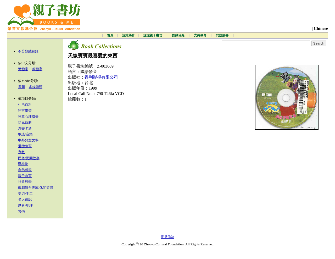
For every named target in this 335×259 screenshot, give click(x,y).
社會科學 (25, 182)
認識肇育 (128, 35)
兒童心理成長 (28, 116)
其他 (21, 211)
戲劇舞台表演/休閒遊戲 (35, 188)
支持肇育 (200, 35)
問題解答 (222, 35)
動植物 (23, 164)
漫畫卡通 (25, 128)
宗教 (21, 152)
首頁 (110, 35)
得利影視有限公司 (101, 77)
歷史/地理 (25, 205)
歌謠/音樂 (25, 134)
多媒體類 (35, 87)
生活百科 (25, 105)
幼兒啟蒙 (25, 122)
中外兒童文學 (28, 140)
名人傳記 (25, 199)
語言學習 (25, 111)
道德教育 (25, 146)
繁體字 (23, 69)
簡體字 (37, 69)
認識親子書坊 (153, 35)
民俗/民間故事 (29, 158)
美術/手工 (25, 194)
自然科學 (25, 170)
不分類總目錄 (28, 51)
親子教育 (25, 176)
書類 (21, 87)
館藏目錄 (178, 35)
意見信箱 (167, 237)
